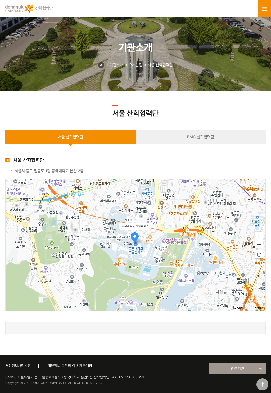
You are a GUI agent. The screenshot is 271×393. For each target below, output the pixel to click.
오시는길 (135, 65)
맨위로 (262, 384)
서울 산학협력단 (160, 65)
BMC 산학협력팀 (200, 137)
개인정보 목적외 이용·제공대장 (70, 366)
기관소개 (116, 65)
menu (264, 9)
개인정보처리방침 (18, 366)
